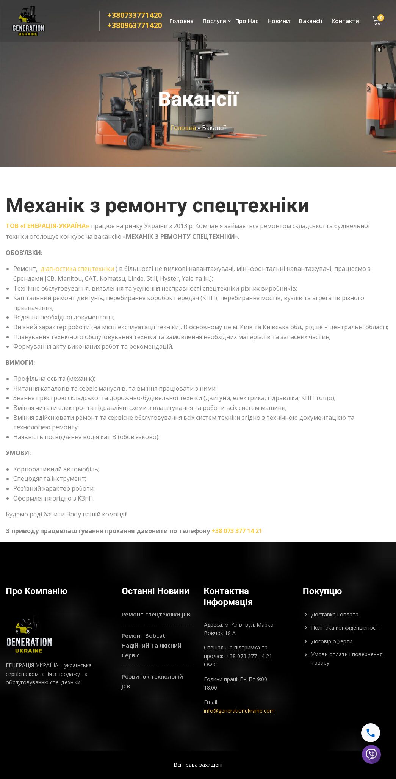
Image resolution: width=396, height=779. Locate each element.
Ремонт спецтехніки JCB (156, 614)
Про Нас (246, 21)
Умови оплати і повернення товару (347, 658)
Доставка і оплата (334, 614)
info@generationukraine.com (239, 710)
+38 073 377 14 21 (236, 531)
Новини (279, 21)
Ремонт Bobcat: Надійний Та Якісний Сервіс (152, 645)
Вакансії (310, 21)
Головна (181, 21)
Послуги (214, 21)
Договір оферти (331, 641)
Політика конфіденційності (345, 627)
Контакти (345, 21)
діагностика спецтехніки (76, 268)
